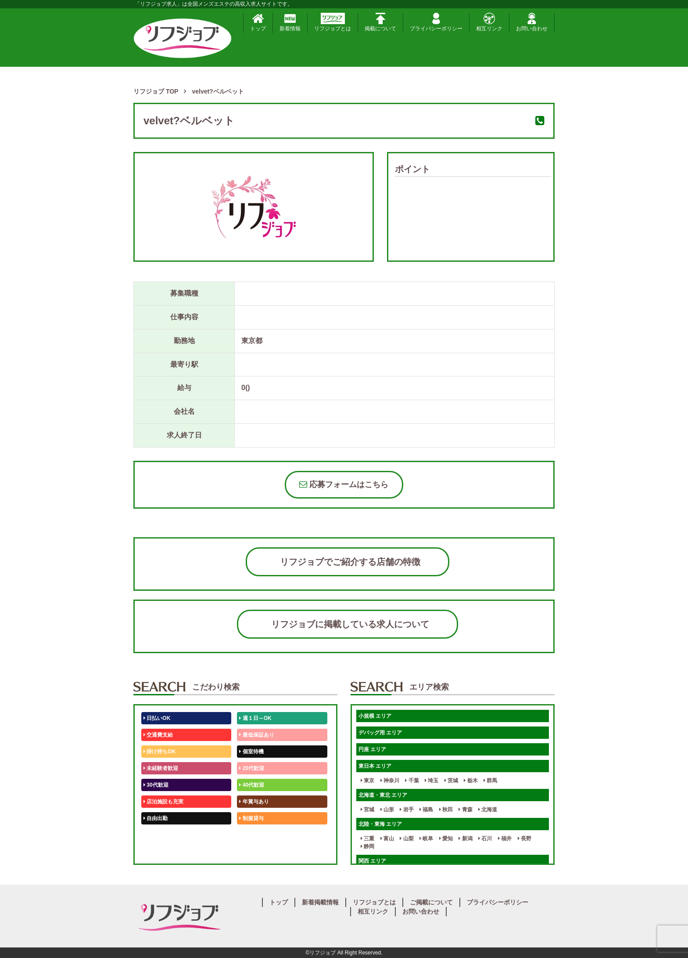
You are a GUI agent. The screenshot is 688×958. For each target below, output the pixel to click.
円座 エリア (372, 749)
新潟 (465, 838)
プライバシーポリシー (436, 22)
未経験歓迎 (254, 835)
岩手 (406, 809)
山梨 (406, 838)
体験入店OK (159, 852)
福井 (505, 838)
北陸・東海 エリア (380, 824)
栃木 (470, 780)
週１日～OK (255, 718)
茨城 (451, 780)
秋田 (446, 809)
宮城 (367, 809)
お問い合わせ (532, 22)
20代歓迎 (251, 768)
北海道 (487, 809)
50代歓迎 (155, 835)
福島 (426, 809)
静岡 (367, 846)
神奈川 (389, 780)
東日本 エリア (374, 766)
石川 (485, 838)
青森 (465, 809)
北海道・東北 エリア (382, 795)
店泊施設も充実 (163, 802)
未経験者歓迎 (160, 768)
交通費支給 (158, 735)
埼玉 (431, 780)
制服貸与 (251, 818)
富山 (387, 838)
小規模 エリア (374, 716)
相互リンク (489, 22)
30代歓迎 (155, 785)
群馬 (490, 780)
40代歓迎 (251, 785)
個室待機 (251, 751)
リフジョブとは (332, 22)
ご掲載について (431, 902)
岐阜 (426, 838)
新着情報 (290, 22)
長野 (524, 838)
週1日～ (250, 852)
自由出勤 (155, 818)
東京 (367, 780)
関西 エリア (372, 861)
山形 (387, 809)
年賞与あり (254, 802)
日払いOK (156, 718)
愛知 (446, 838)
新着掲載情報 (320, 902)
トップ (258, 22)
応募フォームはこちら (343, 484)
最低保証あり (256, 735)
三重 (367, 838)
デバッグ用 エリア (380, 733)
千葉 (412, 780)
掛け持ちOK (159, 751)
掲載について (380, 22)
